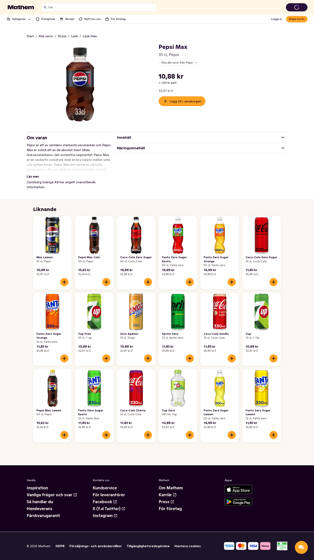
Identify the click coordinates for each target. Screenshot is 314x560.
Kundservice (105, 488)
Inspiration (37, 488)
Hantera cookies (188, 546)
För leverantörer (109, 494)
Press (166, 501)
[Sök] (45, 7)
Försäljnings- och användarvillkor (95, 546)
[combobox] (101, 7)
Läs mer (33, 176)
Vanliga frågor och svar (52, 494)
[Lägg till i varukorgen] (64, 282)
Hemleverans (39, 508)
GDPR (60, 546)
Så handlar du (40, 501)
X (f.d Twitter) (109, 508)
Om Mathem (171, 488)
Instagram (105, 515)
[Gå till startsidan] (21, 7)
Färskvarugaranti (43, 515)
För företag (170, 508)
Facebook (105, 501)
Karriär (168, 494)
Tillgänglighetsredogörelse (148, 546)
